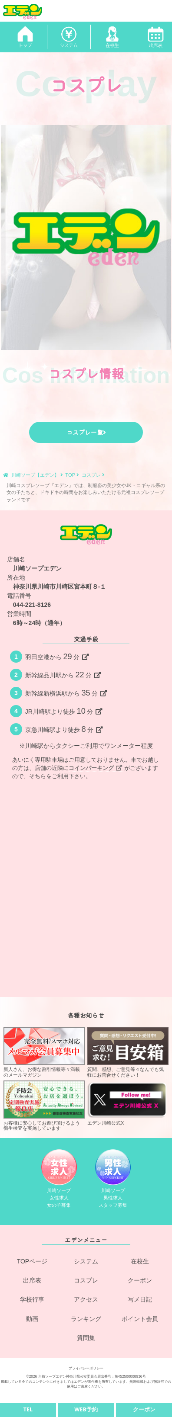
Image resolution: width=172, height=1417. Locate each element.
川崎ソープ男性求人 (113, 1178)
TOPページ (32, 1261)
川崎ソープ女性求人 (59, 1178)
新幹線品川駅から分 (63, 674)
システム (86, 1261)
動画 (32, 1318)
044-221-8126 (32, 604)
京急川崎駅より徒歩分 (64, 729)
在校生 (140, 1261)
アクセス (86, 1299)
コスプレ (86, 1280)
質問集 (86, 1337)
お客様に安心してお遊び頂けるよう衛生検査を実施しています (44, 1105)
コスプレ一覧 (86, 432)
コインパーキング (95, 768)
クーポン (140, 1280)
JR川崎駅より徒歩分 (64, 711)
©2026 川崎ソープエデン (46, 1376)
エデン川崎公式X (128, 1102)
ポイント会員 (140, 1318)
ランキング (86, 1318)
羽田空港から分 (57, 656)
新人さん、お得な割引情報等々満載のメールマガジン (44, 1052)
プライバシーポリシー (86, 1368)
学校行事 (32, 1299)
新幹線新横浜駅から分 (66, 693)
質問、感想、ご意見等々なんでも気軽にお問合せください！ (128, 1052)
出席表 (32, 1280)
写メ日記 (140, 1299)
